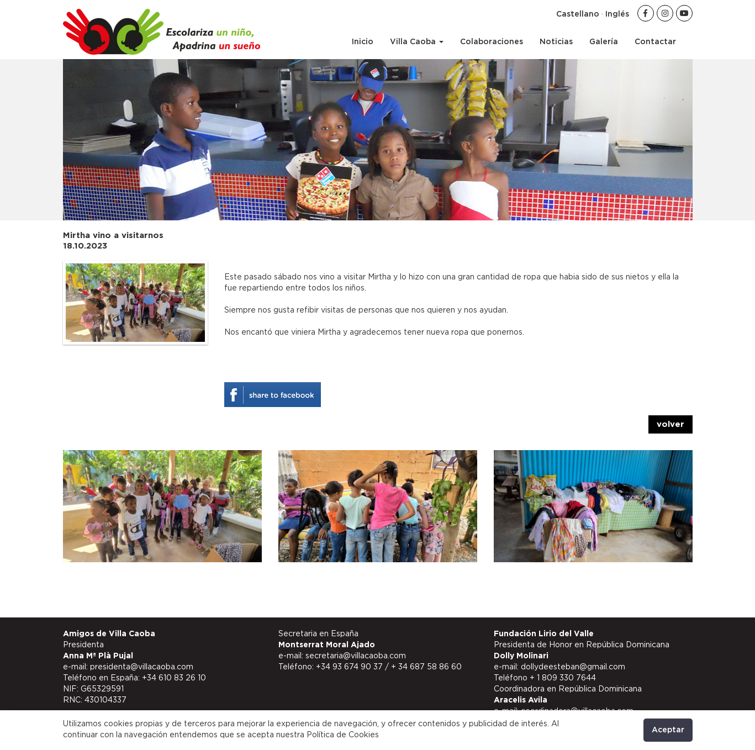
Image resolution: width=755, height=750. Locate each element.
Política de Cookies (343, 735)
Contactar (655, 42)
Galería (603, 42)
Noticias (556, 42)
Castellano (577, 14)
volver (670, 424)
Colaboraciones (491, 42)
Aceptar (668, 730)
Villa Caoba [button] (417, 42)
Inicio (362, 42)
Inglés (617, 14)
